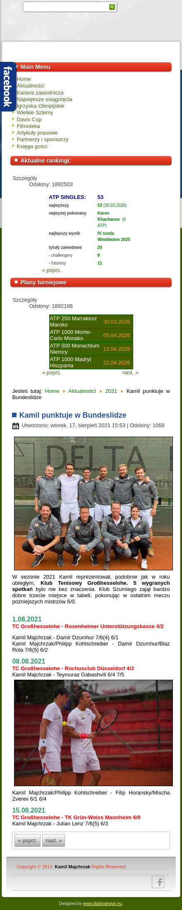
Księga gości (32, 146)
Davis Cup (29, 119)
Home (24, 79)
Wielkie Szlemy (35, 112)
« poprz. (52, 270)
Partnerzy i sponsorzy (42, 139)
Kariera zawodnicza (40, 93)
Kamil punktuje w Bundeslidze (72, 415)
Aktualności (30, 86)
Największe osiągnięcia (44, 99)
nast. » (130, 372)
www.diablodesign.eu (102, 903)
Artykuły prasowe (37, 133)
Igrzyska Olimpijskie (40, 106)
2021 (111, 391)
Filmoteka (28, 126)
